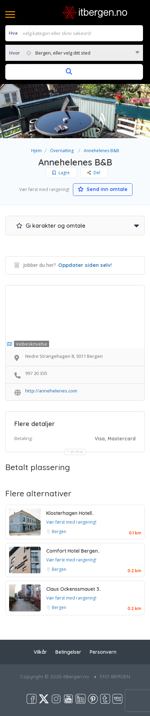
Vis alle (76, 452)
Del (93, 173)
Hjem (36, 151)
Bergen (59, 531)
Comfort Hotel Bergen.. (73, 551)
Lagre (61, 173)
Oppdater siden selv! (85, 265)
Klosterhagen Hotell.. (70, 513)
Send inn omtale (103, 189)
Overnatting (62, 151)
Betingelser (68, 652)
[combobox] (74, 53)
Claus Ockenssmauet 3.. (73, 589)
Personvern (103, 652)
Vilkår (40, 652)
